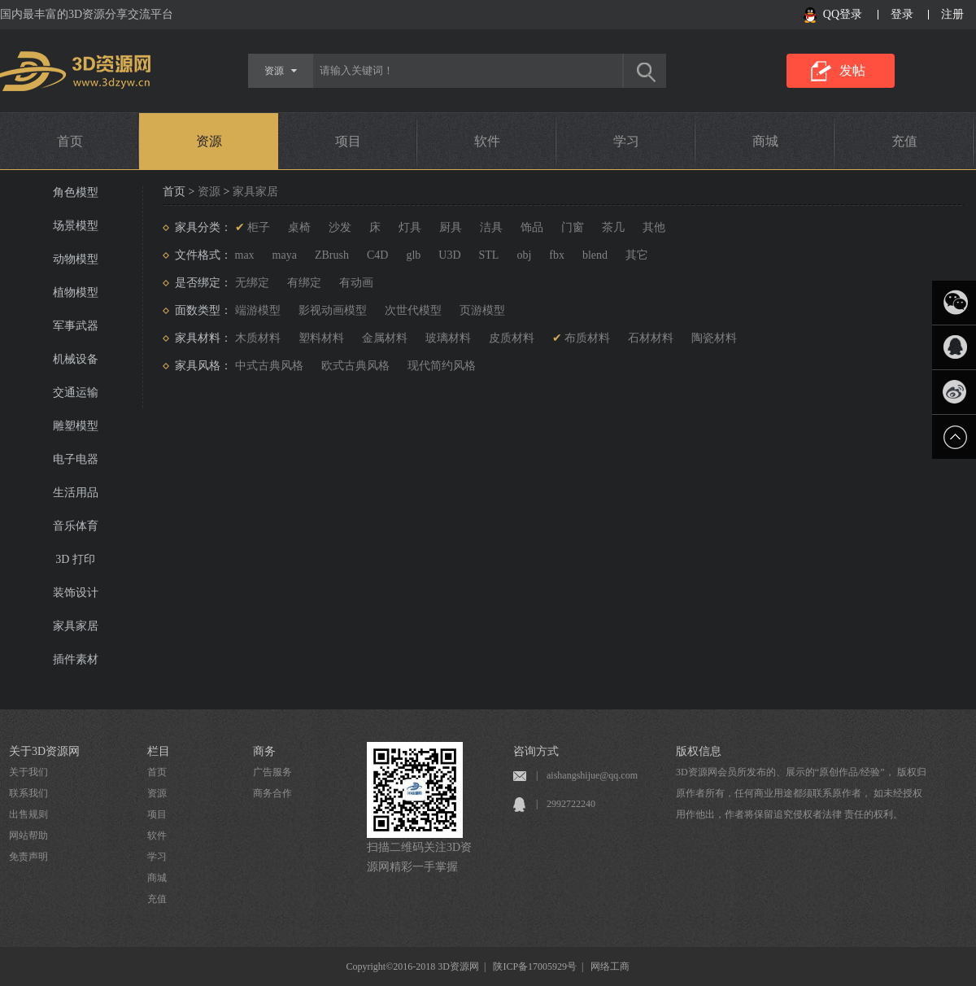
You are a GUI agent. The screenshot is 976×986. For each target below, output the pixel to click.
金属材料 (384, 338)
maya (284, 255)
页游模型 (482, 310)
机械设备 (75, 359)
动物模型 (75, 259)
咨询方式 (536, 751)
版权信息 (698, 751)
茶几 (613, 227)
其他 (654, 227)
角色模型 (75, 192)
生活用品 (75, 492)
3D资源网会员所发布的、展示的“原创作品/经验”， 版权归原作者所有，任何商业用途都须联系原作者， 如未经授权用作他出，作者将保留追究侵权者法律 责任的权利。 (801, 793)
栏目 (158, 751)
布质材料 (587, 338)
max (245, 255)
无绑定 (252, 283)
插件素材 (75, 659)
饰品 (532, 227)
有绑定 (304, 283)
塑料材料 (321, 338)
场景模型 (75, 226)
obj (523, 255)
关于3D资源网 (44, 751)
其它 (636, 255)
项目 (348, 141)
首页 (70, 141)
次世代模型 (413, 310)
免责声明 (28, 856)
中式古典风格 (269, 366)
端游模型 (258, 310)
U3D (449, 255)
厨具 (450, 227)
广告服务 (272, 772)
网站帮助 (28, 835)
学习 (626, 141)
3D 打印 (75, 559)
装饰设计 (75, 593)
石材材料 (650, 338)
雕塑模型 (75, 426)
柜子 (258, 227)
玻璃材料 (448, 338)
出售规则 (28, 814)
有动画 (356, 283)
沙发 (340, 227)
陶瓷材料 (714, 338)
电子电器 (75, 459)
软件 (487, 141)
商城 (765, 141)
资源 (209, 141)
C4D (377, 255)
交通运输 (75, 392)
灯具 (410, 227)
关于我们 (28, 772)
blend (595, 255)
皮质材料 (511, 338)
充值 (904, 141)
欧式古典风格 (355, 366)
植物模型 (75, 292)
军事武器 (75, 326)
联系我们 (28, 793)
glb (413, 255)
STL (489, 255)
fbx (556, 255)
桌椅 (299, 227)
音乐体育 (75, 526)
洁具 (491, 227)
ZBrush (332, 255)
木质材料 (258, 338)
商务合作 (272, 793)
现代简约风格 (441, 366)
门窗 (572, 227)
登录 (902, 14)
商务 (264, 751)
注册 (952, 14)
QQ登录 (842, 14)
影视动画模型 (332, 310)
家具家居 (75, 626)
